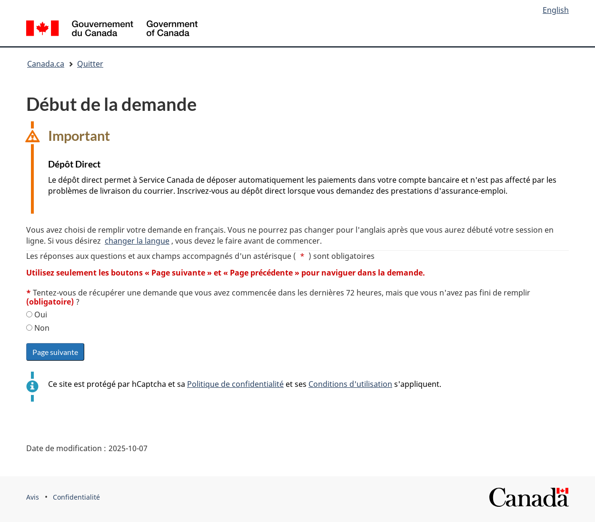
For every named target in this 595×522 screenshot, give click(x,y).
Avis (32, 497)
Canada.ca (45, 64)
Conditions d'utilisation (350, 384)
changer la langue (137, 241)
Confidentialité (76, 497)
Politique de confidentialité (235, 384)
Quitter (90, 64)
